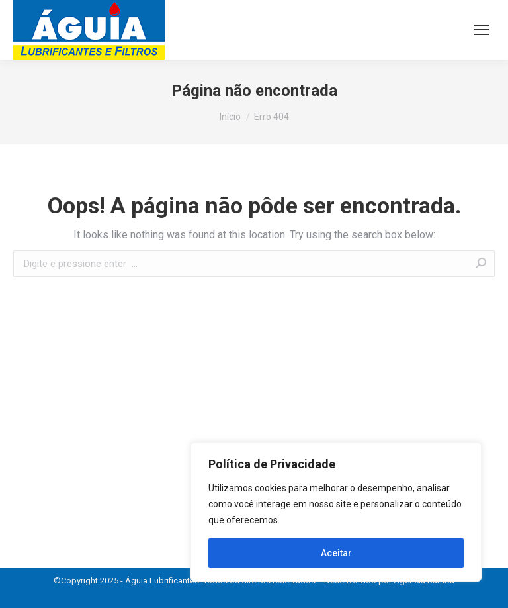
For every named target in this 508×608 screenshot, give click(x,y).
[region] (336, 512)
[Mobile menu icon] (481, 30)
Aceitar (336, 553)
